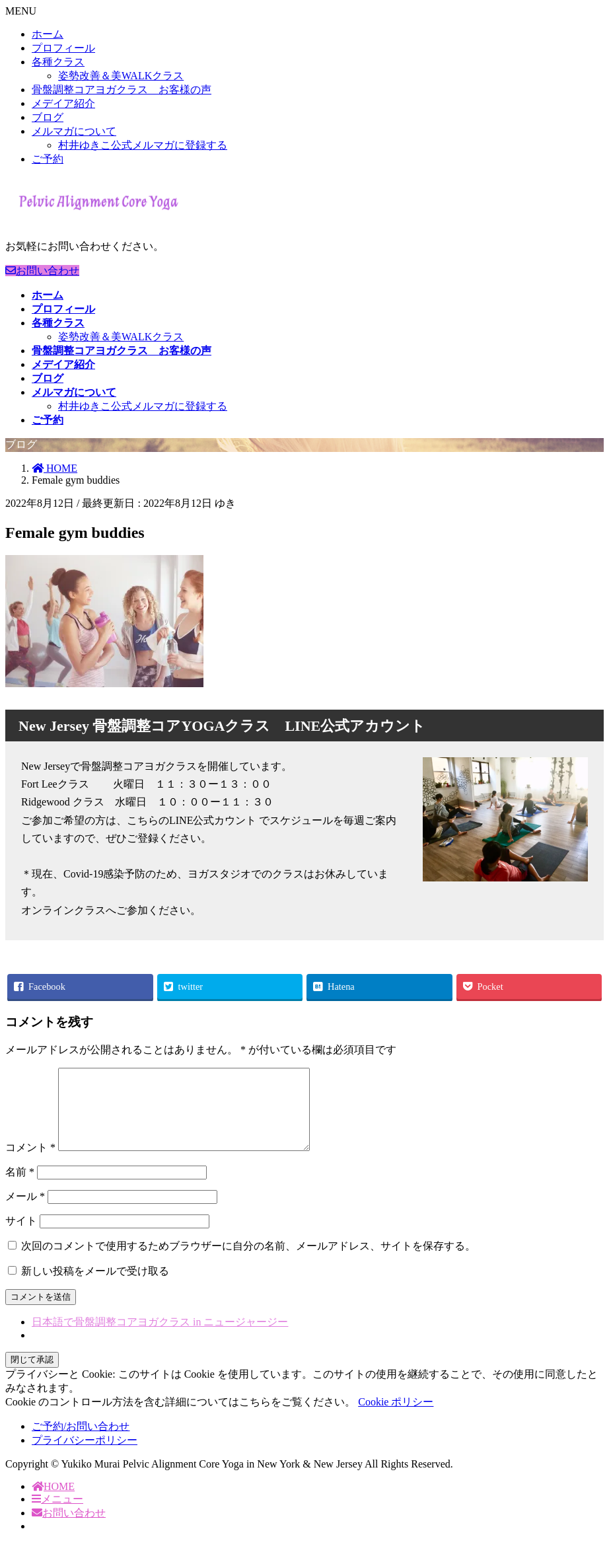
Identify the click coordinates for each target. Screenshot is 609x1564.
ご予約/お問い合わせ (80, 1442)
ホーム (47, 34)
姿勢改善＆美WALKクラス (121, 75)
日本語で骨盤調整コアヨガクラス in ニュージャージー (160, 1337)
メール (25, 1212)
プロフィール (63, 48)
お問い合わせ (42, 270)
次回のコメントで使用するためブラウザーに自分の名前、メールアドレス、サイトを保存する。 (248, 1261)
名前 (19, 1187)
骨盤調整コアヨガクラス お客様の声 (121, 89)
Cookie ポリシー (395, 1417)
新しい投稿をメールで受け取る (95, 1286)
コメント (30, 1163)
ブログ (47, 117)
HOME (53, 1502)
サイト (21, 1236)
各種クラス (58, 61)
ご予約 (47, 159)
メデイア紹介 (63, 103)
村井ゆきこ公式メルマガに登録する (142, 145)
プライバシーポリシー (84, 1456)
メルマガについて (74, 131)
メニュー (57, 1514)
